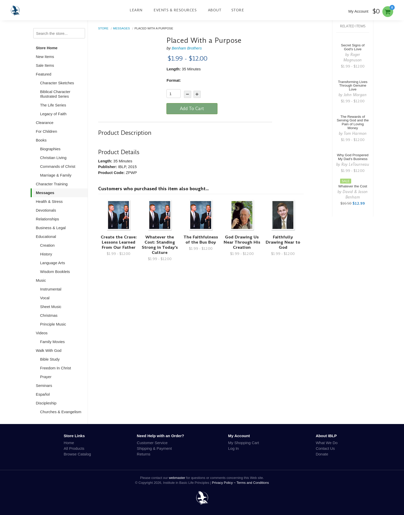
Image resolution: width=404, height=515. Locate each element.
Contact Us (325, 448)
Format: (173, 80)
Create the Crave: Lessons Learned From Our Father (119, 242)
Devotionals (46, 210)
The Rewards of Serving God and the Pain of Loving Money (353, 122)
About (215, 10)
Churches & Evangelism (60, 412)
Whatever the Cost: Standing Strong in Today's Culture (160, 244)
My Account (358, 11)
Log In (233, 448)
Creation (47, 245)
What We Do (327, 443)
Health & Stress (49, 201)
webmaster (177, 478)
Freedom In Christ (55, 368)
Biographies (50, 149)
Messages (45, 192)
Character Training (52, 184)
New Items (45, 56)
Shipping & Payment (154, 448)
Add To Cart (192, 108)
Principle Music (53, 324)
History (46, 254)
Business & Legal (51, 228)
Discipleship (46, 403)
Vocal (45, 298)
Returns (143, 454)
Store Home (46, 48)
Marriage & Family (56, 175)
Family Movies (52, 341)
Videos (42, 333)
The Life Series (53, 105)
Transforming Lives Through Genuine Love (352, 86)
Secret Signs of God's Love (353, 47)
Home (69, 443)
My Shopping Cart (243, 443)
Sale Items (45, 65)
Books (41, 140)
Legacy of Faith (53, 114)
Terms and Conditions (253, 483)
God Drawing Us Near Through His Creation (242, 242)
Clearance (44, 122)
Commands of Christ (57, 166)
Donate (322, 454)
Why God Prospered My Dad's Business (352, 157)
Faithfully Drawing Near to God (283, 242)
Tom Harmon (355, 133)
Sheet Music (51, 306)
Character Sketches (57, 83)
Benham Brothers (187, 48)
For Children (46, 131)
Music (41, 280)
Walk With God (48, 350)
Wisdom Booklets (55, 271)
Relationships (47, 219)
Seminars (44, 385)
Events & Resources (175, 10)
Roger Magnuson (352, 57)
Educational (46, 236)
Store (237, 10)
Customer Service (152, 443)
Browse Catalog (77, 454)
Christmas (49, 315)
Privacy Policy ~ (224, 483)
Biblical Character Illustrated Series (55, 93)
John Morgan (355, 94)
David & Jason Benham (355, 194)
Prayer (46, 377)
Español (43, 394)
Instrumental (51, 289)
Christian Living (53, 157)
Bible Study (50, 359)
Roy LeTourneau (355, 164)
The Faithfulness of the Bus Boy (200, 239)
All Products (74, 448)
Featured (43, 74)
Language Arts (52, 263)
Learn (136, 10)
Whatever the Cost (352, 186)
